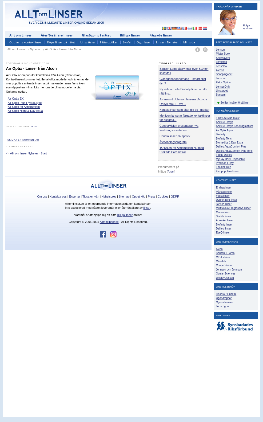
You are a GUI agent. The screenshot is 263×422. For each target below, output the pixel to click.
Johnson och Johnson (229, 269)
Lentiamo (221, 61)
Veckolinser (223, 195)
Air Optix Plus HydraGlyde (25, 102)
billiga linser (125, 214)
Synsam (221, 94)
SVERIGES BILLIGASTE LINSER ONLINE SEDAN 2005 (66, 22)
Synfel (127, 42)
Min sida (189, 42)
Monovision (223, 212)
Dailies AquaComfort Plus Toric (234, 150)
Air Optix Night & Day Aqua (25, 110)
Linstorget (222, 90)
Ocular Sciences (226, 273)
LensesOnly (223, 86)
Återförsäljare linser (57, 35)
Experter (74, 196)
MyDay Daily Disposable (230, 159)
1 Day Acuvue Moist (228, 118)
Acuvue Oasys (224, 122)
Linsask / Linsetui (226, 294)
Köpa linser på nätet (61, 42)
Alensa (220, 70)
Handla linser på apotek (175, 136)
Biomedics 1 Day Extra (229, 142)
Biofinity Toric (224, 138)
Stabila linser (223, 216)
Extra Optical (223, 82)
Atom (171, 171)
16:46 (34, 126)
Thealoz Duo (223, 167)
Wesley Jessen (225, 277)
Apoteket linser (225, 220)
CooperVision (224, 265)
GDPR (175, 196)
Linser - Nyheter (167, 42)
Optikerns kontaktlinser (25, 42)
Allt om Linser (20, 35)
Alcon (219, 249)
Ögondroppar (224, 298)
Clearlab (221, 261)
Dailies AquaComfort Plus (231, 146)
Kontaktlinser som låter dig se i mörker (184, 109)
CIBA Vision (223, 257)
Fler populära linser (227, 171)
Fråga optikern (248, 27)
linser (147, 207)
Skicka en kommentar (23, 139)
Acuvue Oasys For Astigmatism (234, 126)
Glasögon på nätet (96, 35)
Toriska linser (224, 204)
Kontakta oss (58, 196)
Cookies (163, 196)
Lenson (220, 49)
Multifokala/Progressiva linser (233, 208)
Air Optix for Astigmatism (24, 106)
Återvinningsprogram (173, 142)
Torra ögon (222, 306)
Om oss (42, 196)
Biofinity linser (224, 224)
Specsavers (223, 57)
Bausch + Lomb (225, 253)
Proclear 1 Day (225, 163)
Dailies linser (223, 228)
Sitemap (124, 196)
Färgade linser (160, 35)
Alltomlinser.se (109, 221)
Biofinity (220, 134)
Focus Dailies (224, 154)
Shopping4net (224, 74)
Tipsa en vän (90, 196)
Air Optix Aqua (224, 130)
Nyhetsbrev (109, 196)
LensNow (221, 66)
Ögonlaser (144, 42)
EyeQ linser (223, 232)
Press (151, 196)
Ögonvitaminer (224, 302)
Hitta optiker (108, 42)
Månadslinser (224, 191)
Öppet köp (138, 196)
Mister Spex (223, 53)
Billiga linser (130, 35)
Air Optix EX (16, 98)
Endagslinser (224, 187)
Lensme (221, 78)
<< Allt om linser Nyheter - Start (26, 153)
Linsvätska (87, 42)
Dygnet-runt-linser (226, 199)
